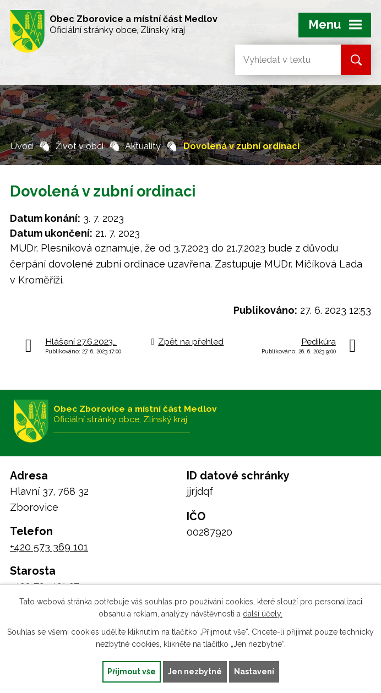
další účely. (262, 614)
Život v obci (80, 146)
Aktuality (143, 146)
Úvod (21, 146)
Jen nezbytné (195, 671)
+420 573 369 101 (49, 547)
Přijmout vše (131, 671)
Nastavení (254, 671)
